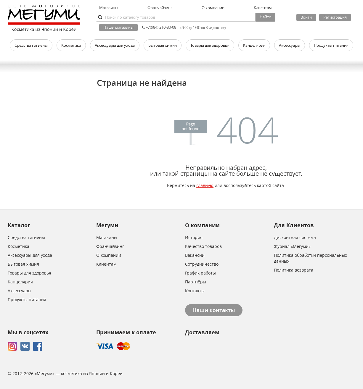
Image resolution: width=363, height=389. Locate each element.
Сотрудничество (202, 264)
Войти (306, 17)
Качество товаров (203, 246)
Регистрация (335, 17)
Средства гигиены (26, 237)
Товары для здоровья (29, 273)
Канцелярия (20, 282)
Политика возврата (293, 270)
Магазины (108, 7)
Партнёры (195, 282)
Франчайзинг (159, 7)
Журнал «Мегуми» (292, 246)
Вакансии (195, 255)
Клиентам (106, 264)
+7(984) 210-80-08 (159, 27)
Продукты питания (27, 299)
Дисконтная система (295, 237)
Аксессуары (19, 290)
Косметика (18, 246)
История (194, 237)
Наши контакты (213, 310)
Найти (265, 17)
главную (204, 185)
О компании (108, 255)
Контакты (195, 290)
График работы (200, 273)
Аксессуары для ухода (30, 255)
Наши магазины (118, 27)
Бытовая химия (23, 264)
